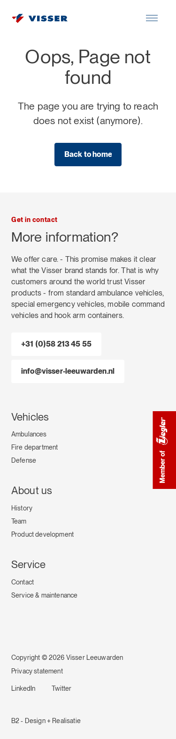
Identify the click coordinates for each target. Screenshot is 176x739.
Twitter (61, 688)
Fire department (34, 447)
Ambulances (29, 434)
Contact (22, 582)
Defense (23, 460)
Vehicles (30, 417)
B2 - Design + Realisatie (46, 720)
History (21, 508)
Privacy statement (37, 671)
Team (19, 521)
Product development (42, 534)
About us (31, 490)
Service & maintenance (44, 595)
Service (28, 564)
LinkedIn (23, 688)
